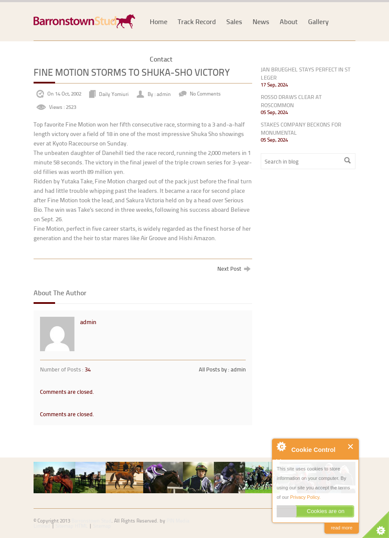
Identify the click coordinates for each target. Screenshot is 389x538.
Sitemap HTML (72, 525)
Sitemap (102, 525)
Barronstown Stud (91, 520)
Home (158, 21)
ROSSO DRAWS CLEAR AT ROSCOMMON (291, 101)
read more (341, 527)
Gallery (318, 21)
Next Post (233, 268)
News (261, 21)
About (289, 21)
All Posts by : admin (222, 369)
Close (351, 446)
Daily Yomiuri (114, 93)
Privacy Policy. (305, 497)
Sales (234, 21)
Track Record (197, 21)
